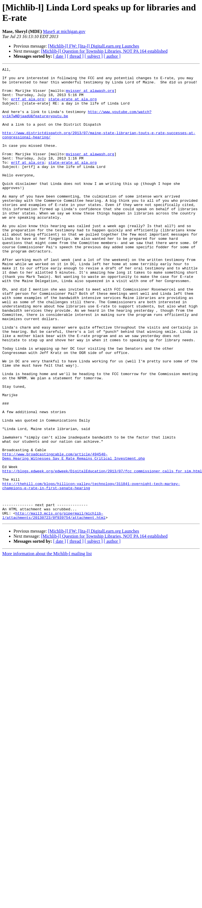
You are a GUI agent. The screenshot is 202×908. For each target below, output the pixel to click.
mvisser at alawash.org (90, 95)
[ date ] (59, 56)
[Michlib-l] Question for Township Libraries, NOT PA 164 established (104, 51)
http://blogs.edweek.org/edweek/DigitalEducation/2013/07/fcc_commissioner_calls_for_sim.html (102, 552)
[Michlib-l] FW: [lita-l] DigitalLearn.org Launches (93, 46)
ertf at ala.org (27, 105)
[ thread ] (75, 56)
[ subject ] (94, 56)
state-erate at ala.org (72, 105)
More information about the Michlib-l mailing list (47, 644)
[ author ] (112, 56)
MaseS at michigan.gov (64, 31)
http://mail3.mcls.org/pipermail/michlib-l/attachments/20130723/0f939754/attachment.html (54, 605)
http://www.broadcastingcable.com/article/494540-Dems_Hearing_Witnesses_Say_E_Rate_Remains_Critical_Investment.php (73, 534)
